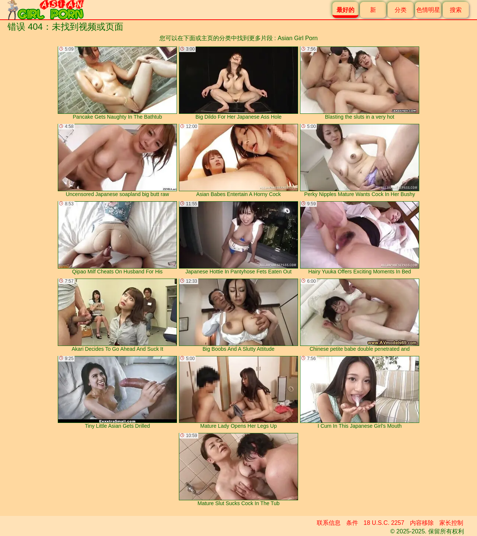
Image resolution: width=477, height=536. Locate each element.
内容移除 (422, 523)
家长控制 (451, 523)
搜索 (456, 10)
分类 (401, 10)
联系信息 (329, 523)
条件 (352, 523)
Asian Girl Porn (298, 38)
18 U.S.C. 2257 (384, 523)
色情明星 (428, 10)
